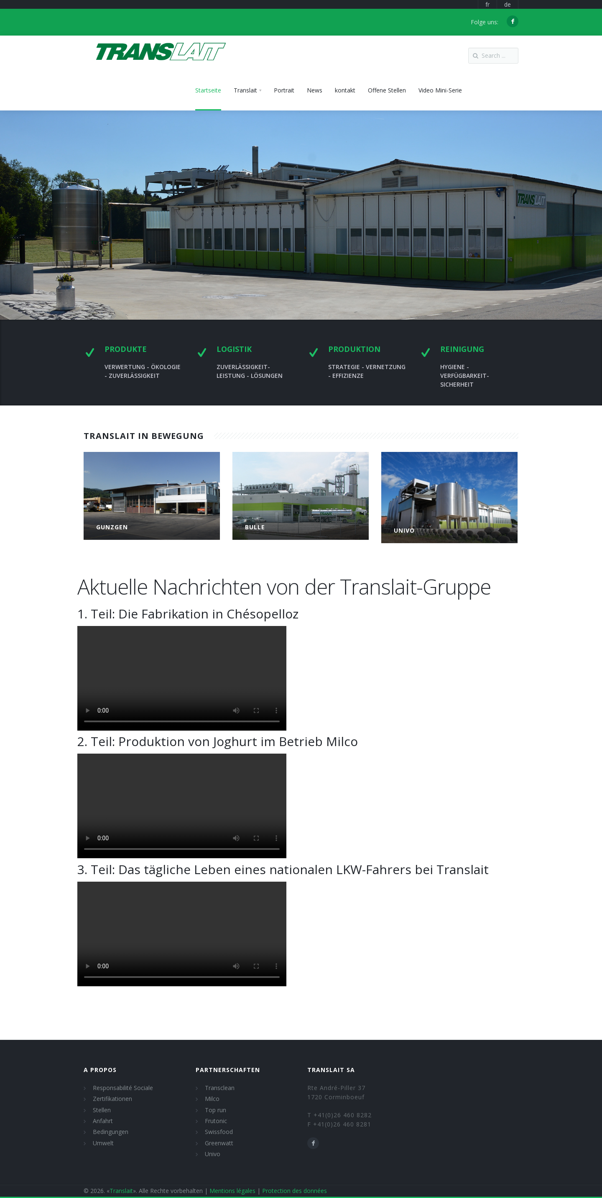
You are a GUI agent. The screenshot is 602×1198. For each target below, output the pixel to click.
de (507, 4)
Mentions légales (232, 1191)
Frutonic (216, 1121)
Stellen (102, 1110)
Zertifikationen (112, 1099)
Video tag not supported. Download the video (181, 678)
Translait (121, 1191)
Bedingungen (110, 1132)
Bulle (255, 527)
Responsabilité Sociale (123, 1088)
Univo (212, 1154)
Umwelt (103, 1143)
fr (487, 4)
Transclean (220, 1088)
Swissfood (219, 1132)
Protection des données (294, 1191)
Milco (212, 1099)
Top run (215, 1110)
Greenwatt (219, 1143)
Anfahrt (103, 1121)
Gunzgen (112, 527)
